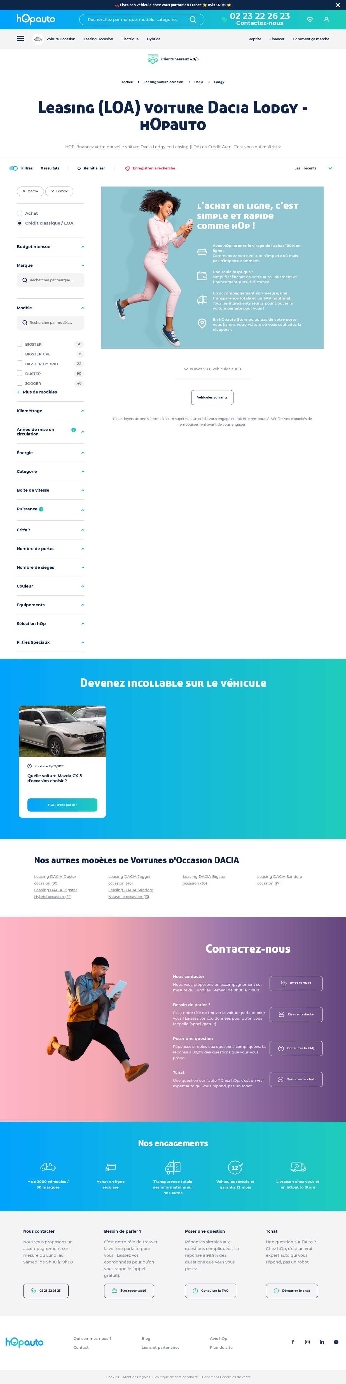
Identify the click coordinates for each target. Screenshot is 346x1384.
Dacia (198, 82)
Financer (277, 39)
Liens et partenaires (160, 1347)
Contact (81, 1347)
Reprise (255, 39)
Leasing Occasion (98, 39)
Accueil (127, 82)
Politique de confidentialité (176, 1377)
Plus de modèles (37, 392)
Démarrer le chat (296, 1079)
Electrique (130, 39)
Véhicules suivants (212, 397)
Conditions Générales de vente (226, 1377)
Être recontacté (296, 1014)
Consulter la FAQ (296, 1048)
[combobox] (141, 19)
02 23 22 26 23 (260, 16)
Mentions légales (136, 1377)
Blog (146, 1338)
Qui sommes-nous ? (93, 1338)
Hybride (153, 39)
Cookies (112, 1377)
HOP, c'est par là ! (62, 805)
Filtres (20, 168)
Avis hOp (218, 1338)
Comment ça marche (311, 39)
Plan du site (221, 1347)
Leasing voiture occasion (163, 82)
